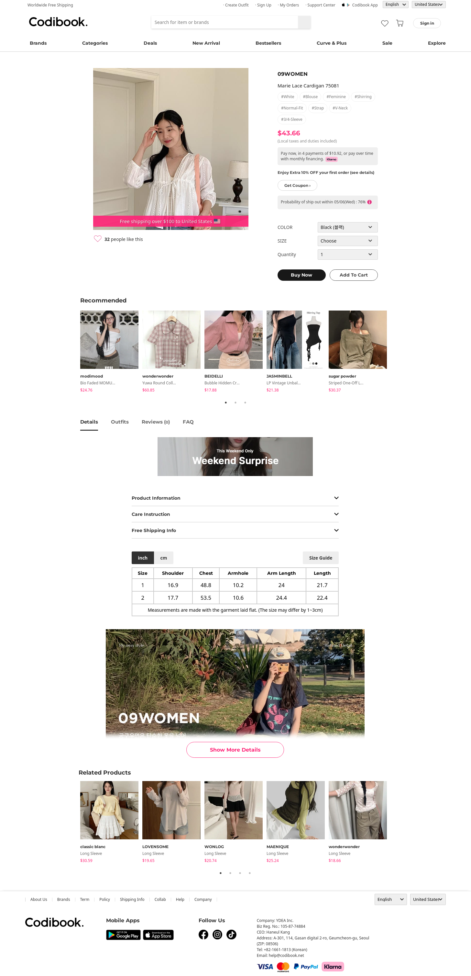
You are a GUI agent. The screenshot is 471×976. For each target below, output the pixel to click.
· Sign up (263, 5)
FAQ (188, 422)
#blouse (310, 96)
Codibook (58, 22)
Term (85, 899)
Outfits (120, 422)
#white (287, 96)
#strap (318, 108)
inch (143, 558)
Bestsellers (268, 43)
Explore (437, 43)
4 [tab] (249, 873)
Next (395, 352)
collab (160, 899)
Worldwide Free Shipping (50, 5)
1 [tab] (226, 402)
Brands (38, 43)
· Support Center (320, 5)
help (180, 899)
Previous (75, 352)
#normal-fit (292, 108)
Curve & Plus (331, 43)
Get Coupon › (297, 185)
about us (38, 899)
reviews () (156, 422)
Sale (387, 43)
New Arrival (206, 43)
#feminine (336, 96)
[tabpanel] (111, 352)
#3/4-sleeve (291, 119)
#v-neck (340, 108)
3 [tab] (245, 402)
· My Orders (288, 5)
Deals (150, 43)
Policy (104, 899)
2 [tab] (235, 402)
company (203, 899)
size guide (320, 558)
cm (163, 558)
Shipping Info (132, 899)
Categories (95, 43)
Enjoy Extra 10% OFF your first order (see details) (326, 172)
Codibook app (365, 5)
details (89, 422)
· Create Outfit (236, 5)
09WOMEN (293, 74)
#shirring (363, 96)
